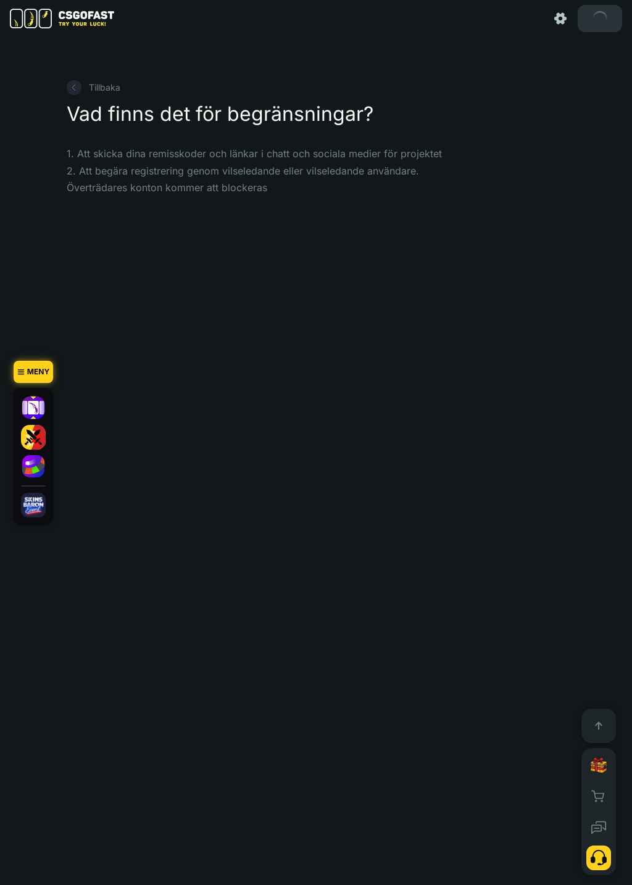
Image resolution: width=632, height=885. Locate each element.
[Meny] (33, 372)
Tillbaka (93, 87)
